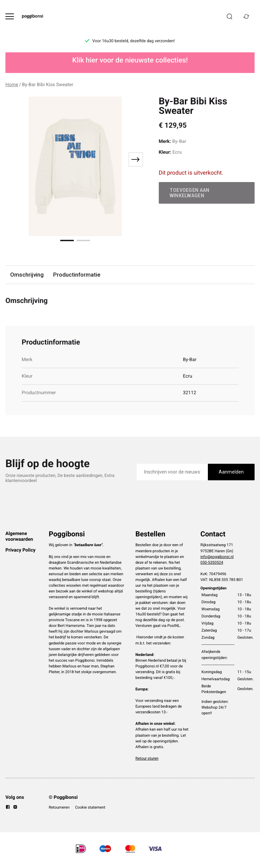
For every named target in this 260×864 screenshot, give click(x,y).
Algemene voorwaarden (19, 536)
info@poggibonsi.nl (217, 556)
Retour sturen (146, 758)
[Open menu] (9, 16)
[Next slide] (136, 159)
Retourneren (59, 807)
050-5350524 (211, 562)
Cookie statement (90, 807)
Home (11, 84)
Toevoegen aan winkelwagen (190, 192)
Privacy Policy (20, 550)
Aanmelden (231, 472)
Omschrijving (27, 274)
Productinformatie (76, 274)
